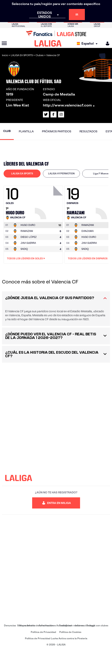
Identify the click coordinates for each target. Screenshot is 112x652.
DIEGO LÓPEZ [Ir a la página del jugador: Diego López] (29, 237)
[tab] (22, 174)
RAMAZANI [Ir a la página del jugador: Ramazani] (27, 231)
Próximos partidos (56, 131)
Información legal (85, 625)
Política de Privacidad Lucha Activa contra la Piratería (56, 638)
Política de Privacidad (43, 632)
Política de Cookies (70, 632)
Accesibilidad (64, 625)
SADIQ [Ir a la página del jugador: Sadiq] (24, 249)
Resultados (88, 131)
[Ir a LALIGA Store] (56, 33)
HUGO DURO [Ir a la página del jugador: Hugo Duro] (88, 237)
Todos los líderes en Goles (26, 258)
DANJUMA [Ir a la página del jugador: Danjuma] (87, 231)
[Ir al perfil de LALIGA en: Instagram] (61, 114)
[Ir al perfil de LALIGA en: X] (46, 114)
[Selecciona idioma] (88, 43)
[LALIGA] (48, 43)
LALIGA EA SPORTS (22, 173)
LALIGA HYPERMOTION (61, 173)
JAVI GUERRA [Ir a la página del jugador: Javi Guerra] (28, 243)
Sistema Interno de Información (35, 625)
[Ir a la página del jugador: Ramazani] (87, 225)
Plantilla (26, 131)
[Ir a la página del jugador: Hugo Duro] (49, 201)
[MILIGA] (106, 43)
